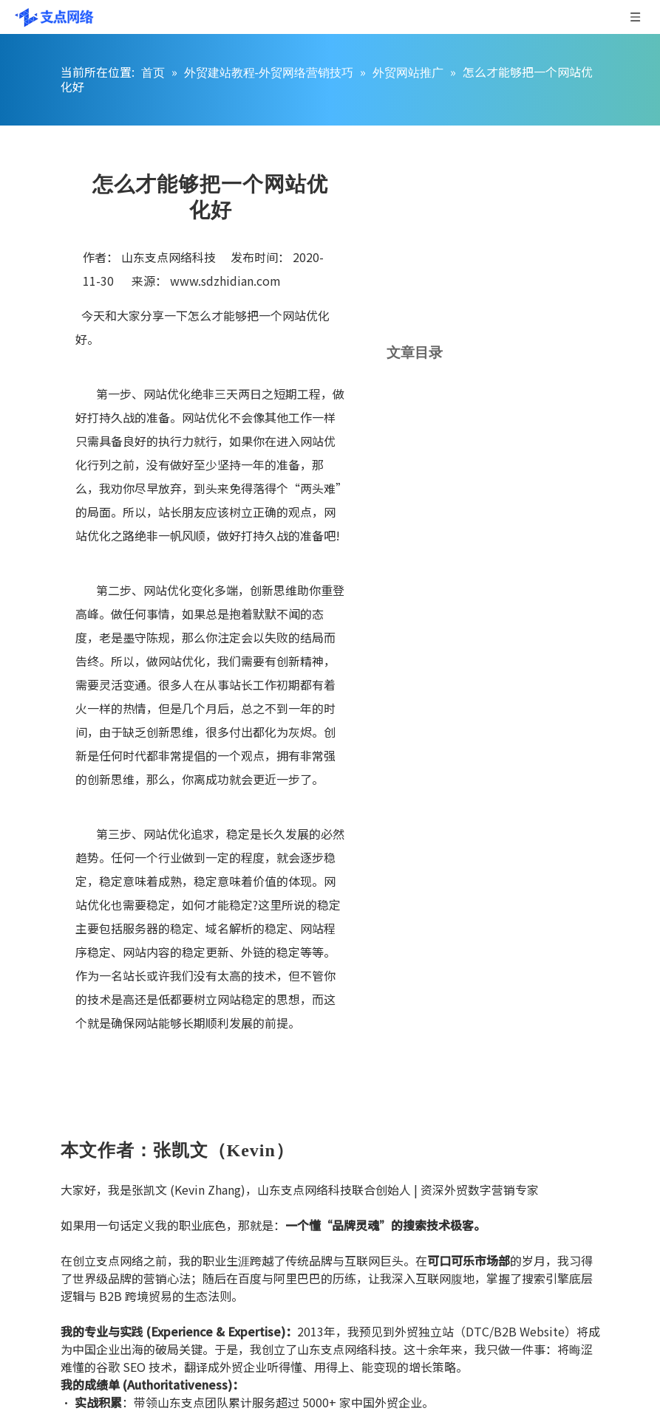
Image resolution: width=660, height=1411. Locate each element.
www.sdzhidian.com (225, 280)
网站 (294, 315)
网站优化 (167, 590)
